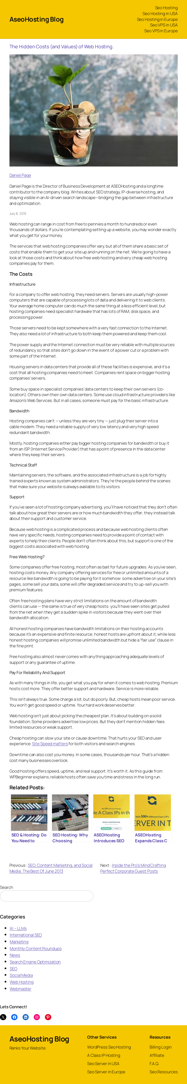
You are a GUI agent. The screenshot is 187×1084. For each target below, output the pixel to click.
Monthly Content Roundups (36, 948)
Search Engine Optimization (35, 962)
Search (6, 887)
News (15, 955)
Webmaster (20, 989)
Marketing (19, 941)
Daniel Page (20, 175)
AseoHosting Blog (36, 19)
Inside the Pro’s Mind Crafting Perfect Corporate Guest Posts (133, 868)
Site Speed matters (50, 743)
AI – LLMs (18, 928)
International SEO (26, 935)
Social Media (21, 975)
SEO (13, 968)
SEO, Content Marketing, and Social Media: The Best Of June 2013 (51, 868)
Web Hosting (22, 982)
